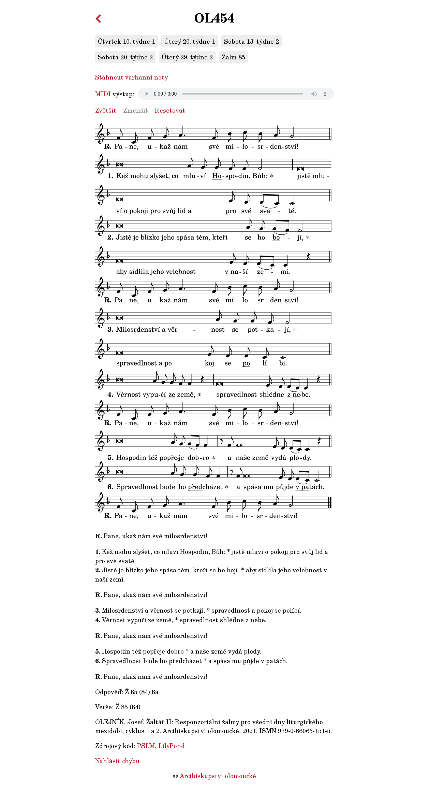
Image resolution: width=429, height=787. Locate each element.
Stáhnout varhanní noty (131, 77)
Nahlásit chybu (117, 760)
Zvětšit (105, 110)
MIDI (103, 93)
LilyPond (171, 745)
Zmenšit (135, 110)
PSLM (146, 745)
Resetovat (170, 110)
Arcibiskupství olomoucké (218, 775)
